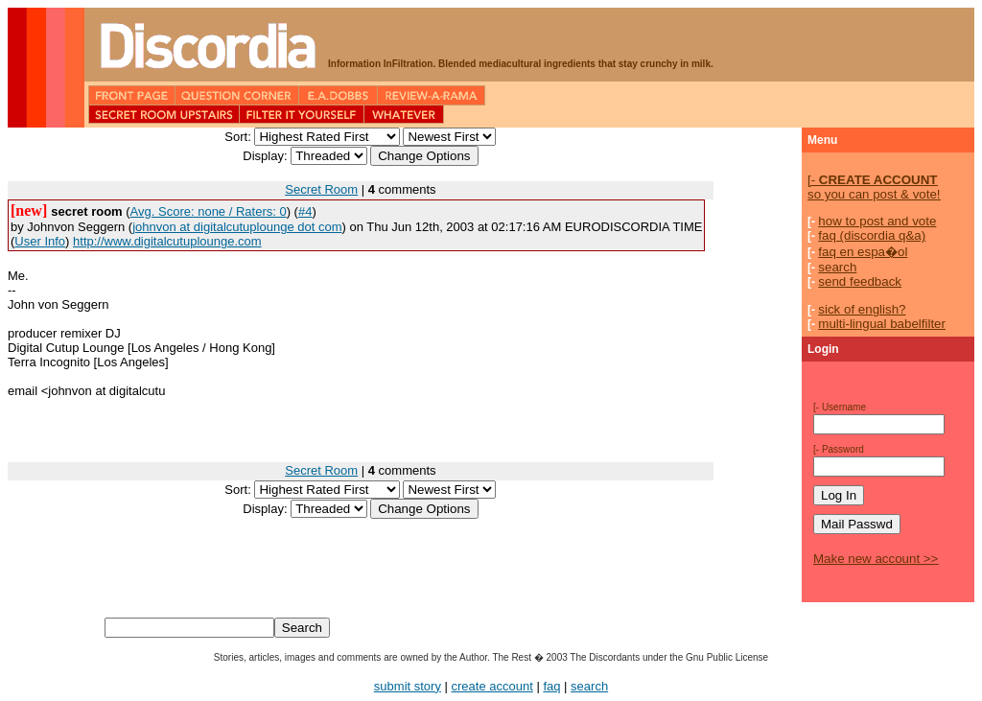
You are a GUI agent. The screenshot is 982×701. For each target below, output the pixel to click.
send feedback (859, 281)
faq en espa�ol (862, 252)
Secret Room (321, 189)
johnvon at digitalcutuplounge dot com (236, 227)
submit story (407, 686)
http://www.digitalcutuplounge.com (167, 241)
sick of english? (861, 309)
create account (492, 686)
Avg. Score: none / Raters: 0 (208, 211)
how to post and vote (877, 221)
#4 (305, 211)
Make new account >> (875, 558)
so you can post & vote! (874, 187)
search (837, 267)
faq (551, 686)
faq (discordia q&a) (871, 235)
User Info (39, 241)
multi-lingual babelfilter (882, 323)
